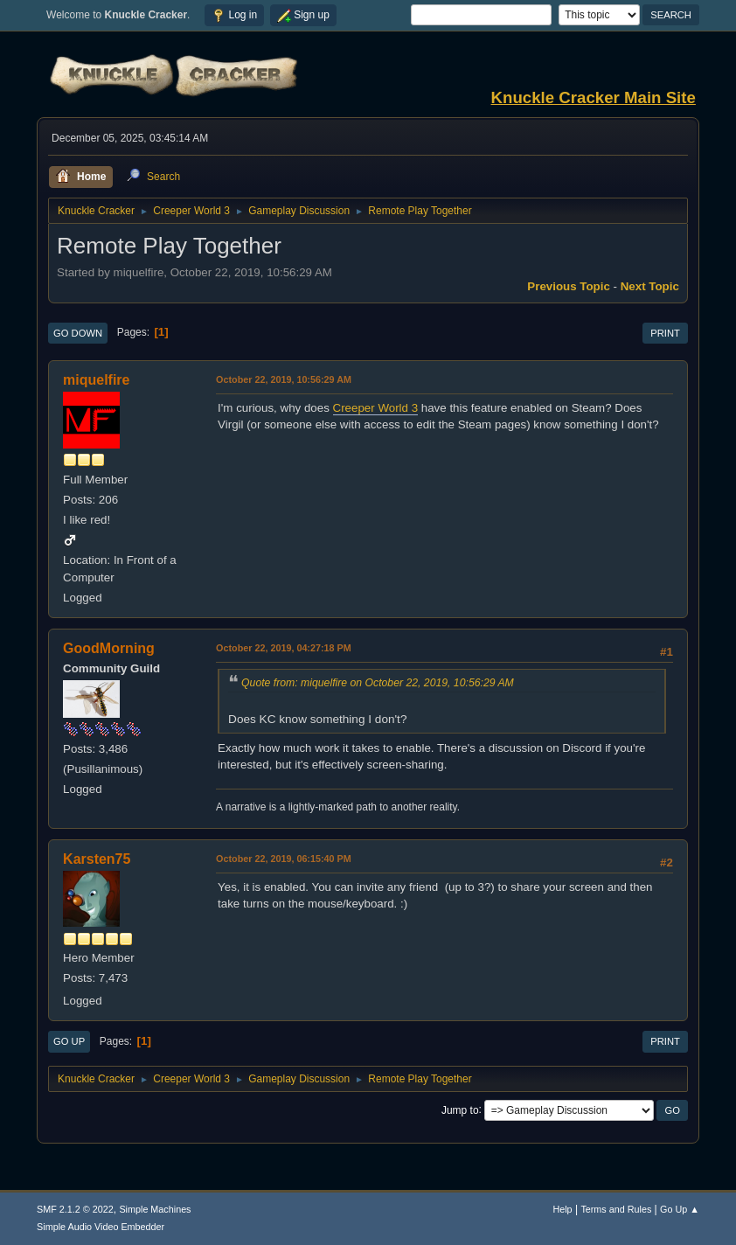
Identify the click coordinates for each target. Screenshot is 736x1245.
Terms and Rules (615, 1209)
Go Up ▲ (679, 1209)
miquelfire (96, 379)
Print (665, 333)
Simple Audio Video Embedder (100, 1226)
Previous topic (568, 286)
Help (562, 1209)
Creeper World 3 (376, 407)
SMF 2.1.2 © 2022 (75, 1209)
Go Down (77, 333)
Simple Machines (155, 1209)
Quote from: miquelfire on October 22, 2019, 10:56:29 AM (377, 683)
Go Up (69, 1041)
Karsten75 (96, 859)
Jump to (460, 1109)
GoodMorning (109, 648)
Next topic (650, 286)
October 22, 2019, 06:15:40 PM (283, 858)
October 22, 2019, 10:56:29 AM (283, 379)
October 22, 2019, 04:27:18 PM (283, 648)
